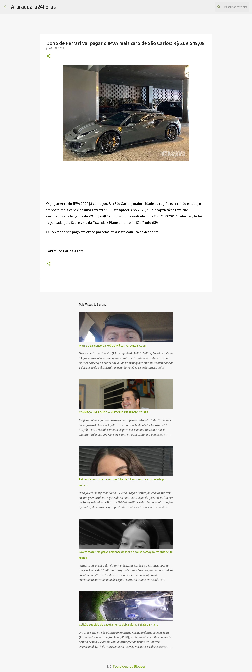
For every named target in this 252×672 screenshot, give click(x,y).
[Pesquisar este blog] (228, 7)
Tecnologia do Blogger (126, 666)
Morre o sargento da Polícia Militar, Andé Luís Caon (112, 345)
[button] (48, 56)
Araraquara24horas (33, 6)
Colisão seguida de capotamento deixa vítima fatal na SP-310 (118, 624)
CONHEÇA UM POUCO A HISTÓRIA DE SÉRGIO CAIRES (113, 412)
